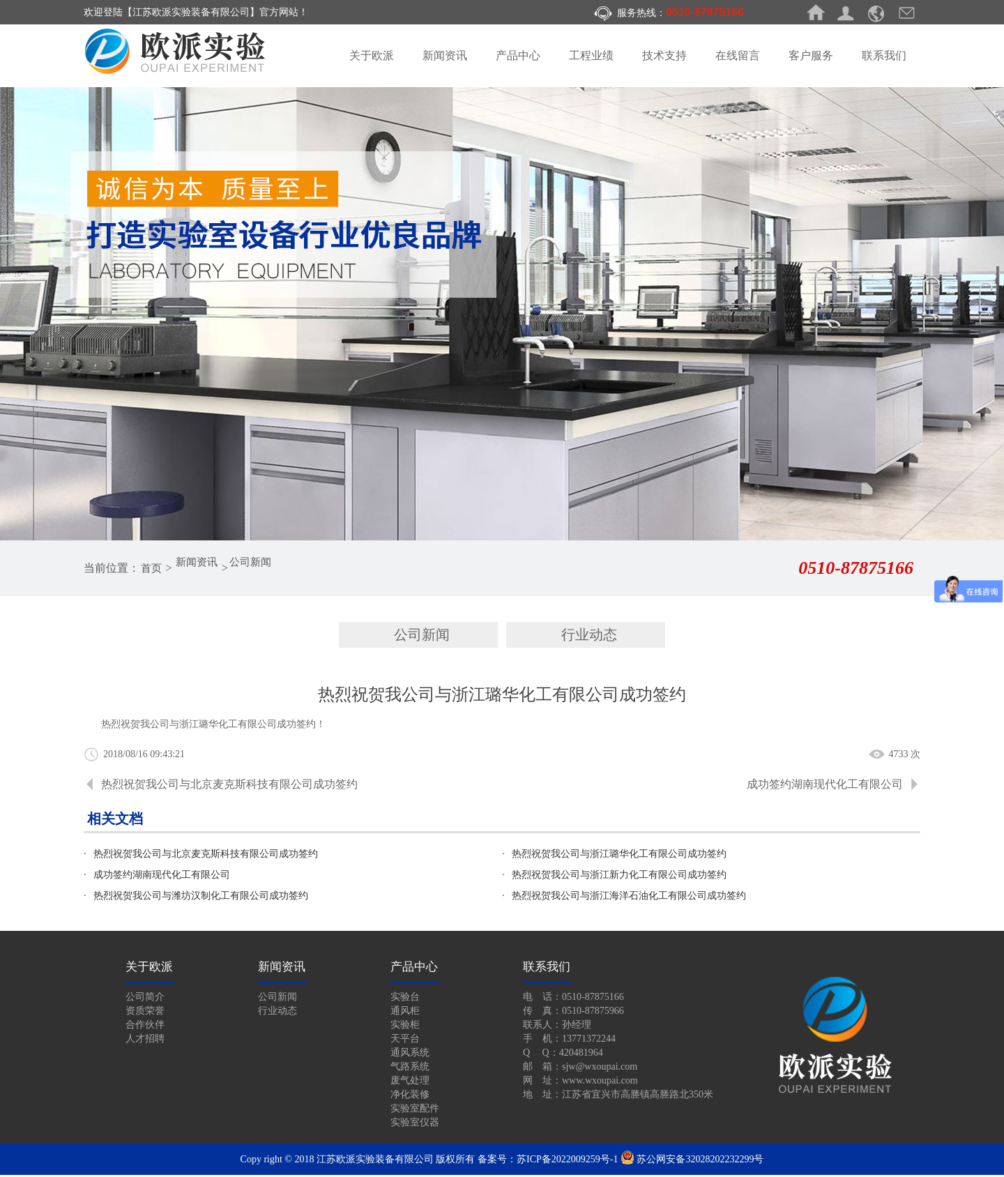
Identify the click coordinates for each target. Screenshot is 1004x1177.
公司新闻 (260, 568)
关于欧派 (371, 55)
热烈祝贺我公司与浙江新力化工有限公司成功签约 (619, 877)
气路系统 (409, 1068)
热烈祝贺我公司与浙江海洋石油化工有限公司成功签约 (629, 898)
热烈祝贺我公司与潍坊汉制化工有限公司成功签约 (200, 898)
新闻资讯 (445, 55)
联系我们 (884, 55)
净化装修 (409, 1096)
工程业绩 (591, 55)
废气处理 (409, 1082)
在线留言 (737, 55)
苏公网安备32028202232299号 (692, 1161)
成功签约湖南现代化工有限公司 (825, 786)
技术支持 (664, 55)
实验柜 (405, 1027)
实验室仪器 (414, 1124)
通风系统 (409, 1054)
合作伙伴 (145, 1027)
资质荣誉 (145, 1013)
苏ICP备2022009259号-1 (567, 1161)
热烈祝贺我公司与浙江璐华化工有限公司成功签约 (619, 856)
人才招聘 (145, 1040)
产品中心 (518, 55)
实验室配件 (414, 1110)
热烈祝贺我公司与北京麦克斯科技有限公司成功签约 (229, 786)
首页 (153, 568)
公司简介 (145, 999)
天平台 (405, 1040)
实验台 (405, 999)
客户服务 (811, 55)
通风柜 (405, 1013)
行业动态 (589, 636)
